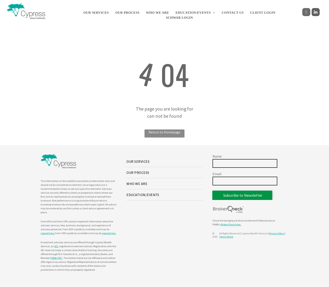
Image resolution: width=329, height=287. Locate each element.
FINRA (53, 258)
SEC (56, 246)
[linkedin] (316, 12)
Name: (217, 156)
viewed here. (48, 233)
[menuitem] (96, 12)
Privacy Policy (276, 233)
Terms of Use (226, 236)
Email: (217, 174)
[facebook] (306, 12)
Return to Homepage (164, 132)
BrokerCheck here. (231, 224)
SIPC (60, 258)
